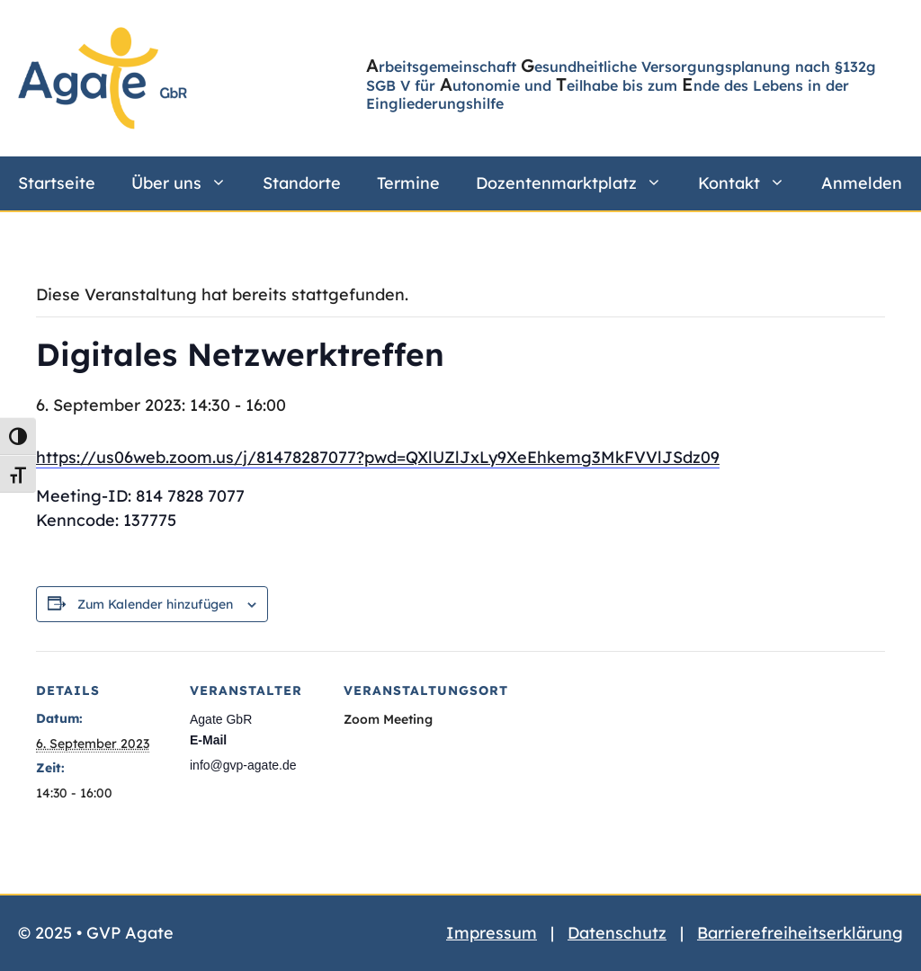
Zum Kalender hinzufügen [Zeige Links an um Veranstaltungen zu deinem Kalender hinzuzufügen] (155, 604)
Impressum (491, 932)
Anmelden (861, 183)
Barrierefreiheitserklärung (800, 932)
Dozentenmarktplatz (578, 183)
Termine (408, 183)
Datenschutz (617, 932)
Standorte (302, 183)
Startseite (56, 183)
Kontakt (750, 183)
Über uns (188, 183)
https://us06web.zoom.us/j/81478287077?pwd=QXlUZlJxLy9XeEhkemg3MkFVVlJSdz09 (378, 457)
